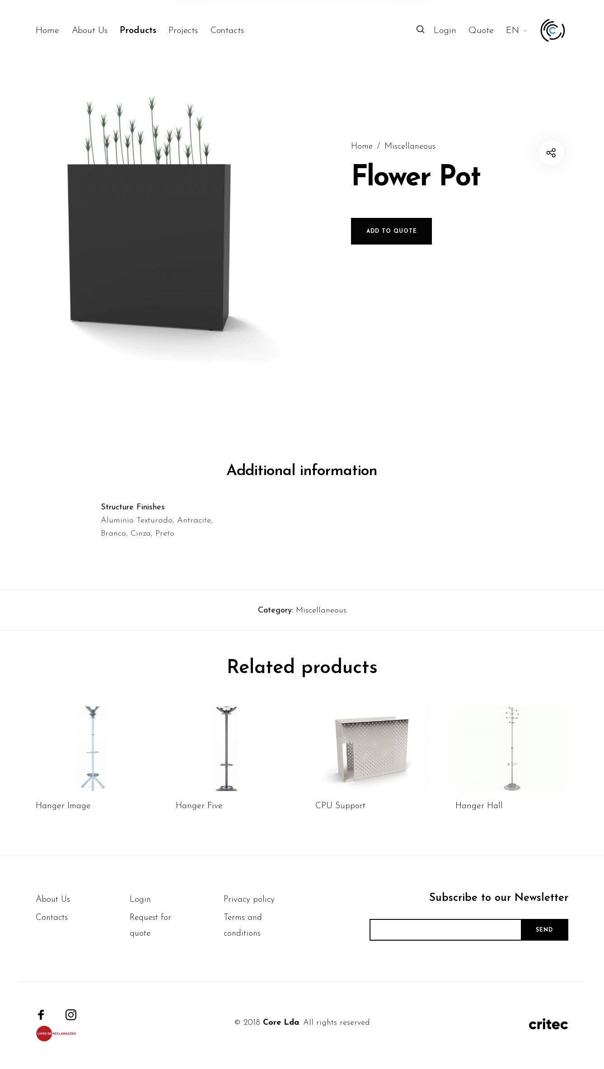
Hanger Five (199, 823)
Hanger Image (63, 823)
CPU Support (340, 823)
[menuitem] (53, 31)
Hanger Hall (479, 823)
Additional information (301, 489)
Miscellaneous (321, 628)
